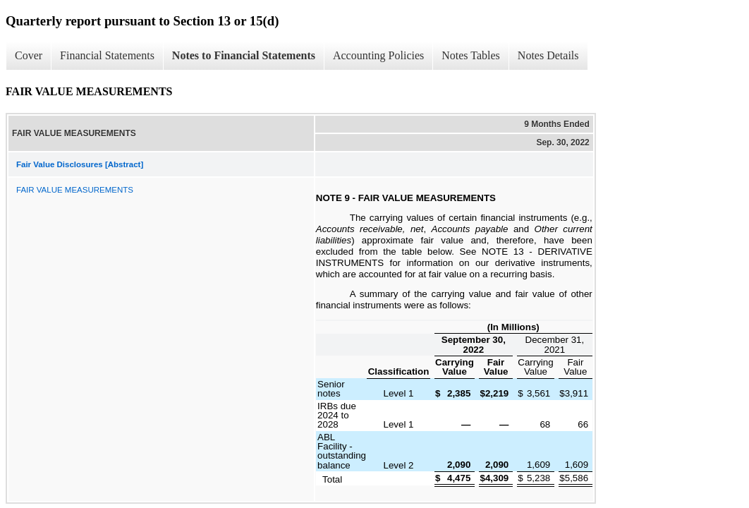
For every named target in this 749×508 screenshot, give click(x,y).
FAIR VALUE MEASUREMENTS (74, 190)
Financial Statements (107, 55)
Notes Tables (471, 55)
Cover (28, 55)
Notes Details (548, 55)
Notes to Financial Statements (243, 55)
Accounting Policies (378, 55)
